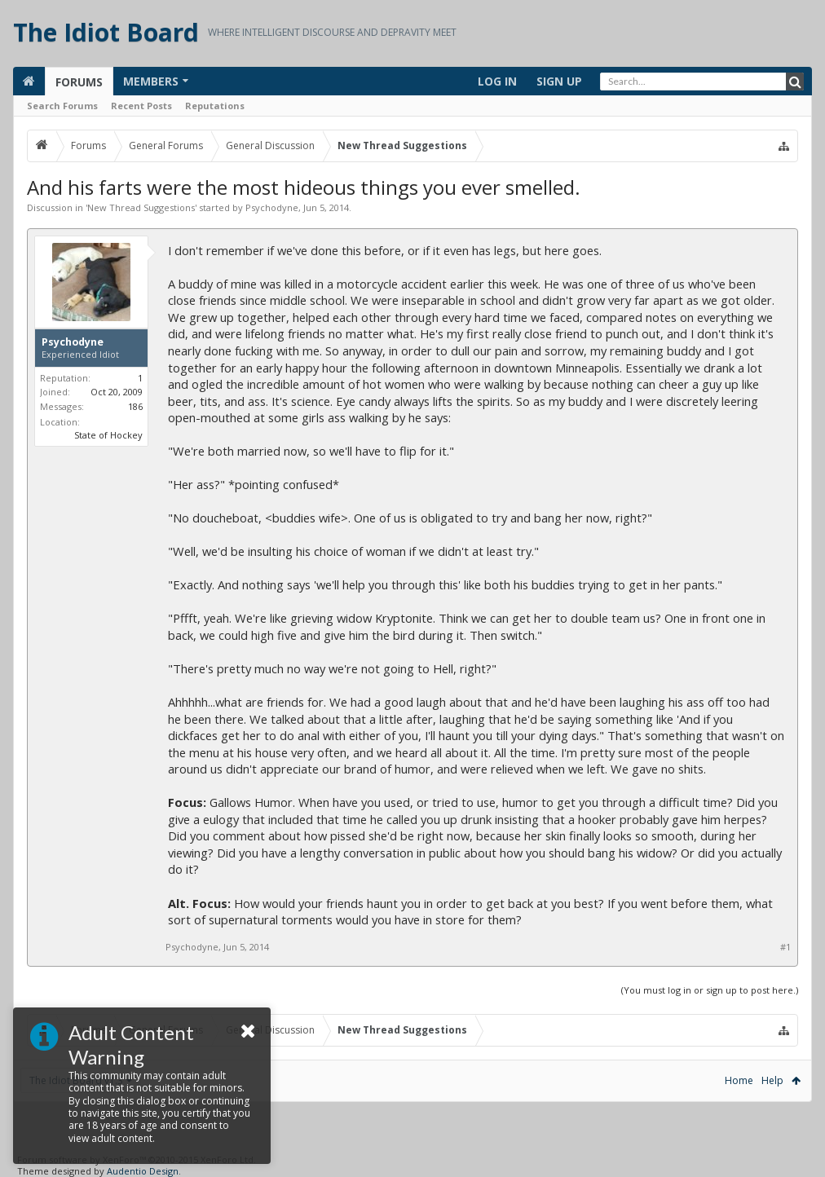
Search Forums (62, 105)
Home (739, 1080)
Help (772, 1080)
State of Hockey (108, 435)
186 (135, 406)
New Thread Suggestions (141, 207)
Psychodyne (271, 207)
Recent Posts (141, 105)
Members (151, 81)
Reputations (215, 105)
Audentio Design (143, 1171)
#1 (785, 947)
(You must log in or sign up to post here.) (709, 990)
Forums (79, 82)
